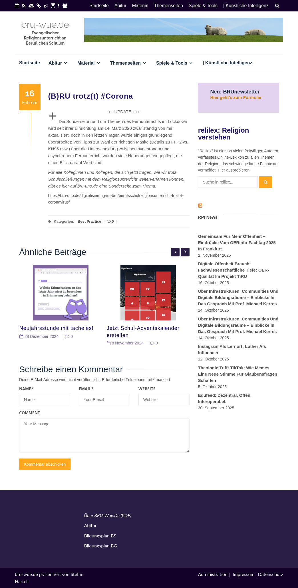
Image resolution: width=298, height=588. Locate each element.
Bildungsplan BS (100, 535)
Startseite (99, 5)
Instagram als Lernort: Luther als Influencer (232, 349)
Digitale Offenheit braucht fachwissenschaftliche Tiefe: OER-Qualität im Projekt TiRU (233, 270)
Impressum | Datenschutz (258, 574)
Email (86, 388)
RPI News (208, 217)
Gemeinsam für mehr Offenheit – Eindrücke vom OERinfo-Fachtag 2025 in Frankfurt (237, 242)
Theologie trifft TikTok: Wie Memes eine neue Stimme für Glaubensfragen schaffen (237, 374)
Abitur (120, 5)
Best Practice (89, 221)
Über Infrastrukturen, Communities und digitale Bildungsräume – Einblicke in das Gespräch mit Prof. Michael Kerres (238, 297)
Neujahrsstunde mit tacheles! (56, 328)
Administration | (214, 574)
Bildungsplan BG (100, 545)
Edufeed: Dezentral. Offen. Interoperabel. (225, 398)
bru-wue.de (45, 24)
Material (140, 5)
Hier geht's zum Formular (235, 97)
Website (147, 388)
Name (26, 388)
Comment (29, 412)
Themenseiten (168, 5)
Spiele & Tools (203, 5)
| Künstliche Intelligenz (246, 5)
